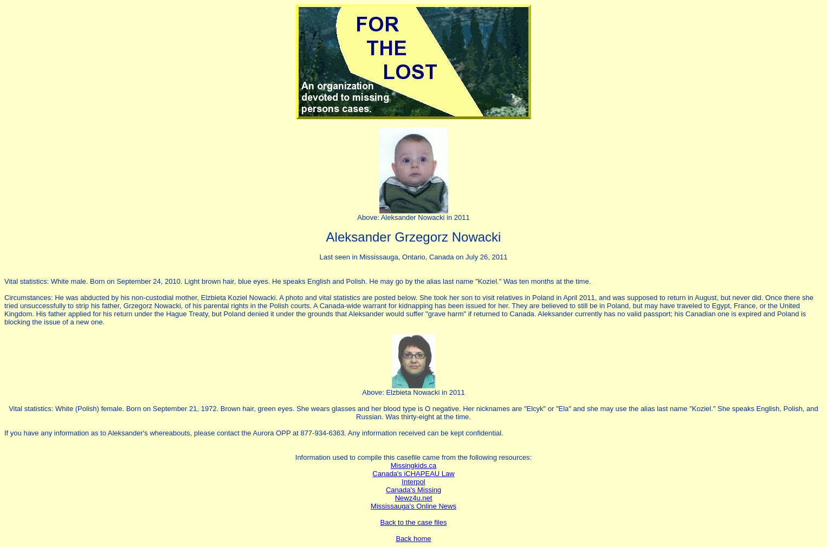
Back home (413, 539)
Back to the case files (413, 522)
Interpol (413, 482)
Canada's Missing (413, 490)
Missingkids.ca (414, 465)
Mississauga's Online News (413, 506)
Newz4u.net (413, 498)
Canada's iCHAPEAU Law (413, 474)
